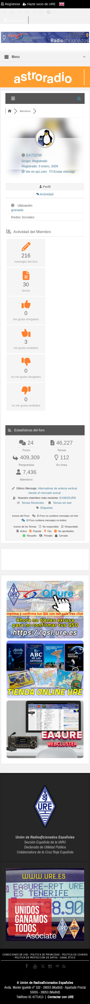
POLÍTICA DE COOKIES (75, 954)
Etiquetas (46, 507)
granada (17, 210)
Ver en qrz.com (34, 171)
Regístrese (12, 4)
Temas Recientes (33, 502)
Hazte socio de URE (39, 4)
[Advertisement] (48, 559)
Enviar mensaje (62, 171)
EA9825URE (67, 498)
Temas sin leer (62, 502)
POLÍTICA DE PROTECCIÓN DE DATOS (36, 957)
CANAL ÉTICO (67, 957)
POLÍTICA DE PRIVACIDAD (45, 954)
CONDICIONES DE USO (15, 954)
